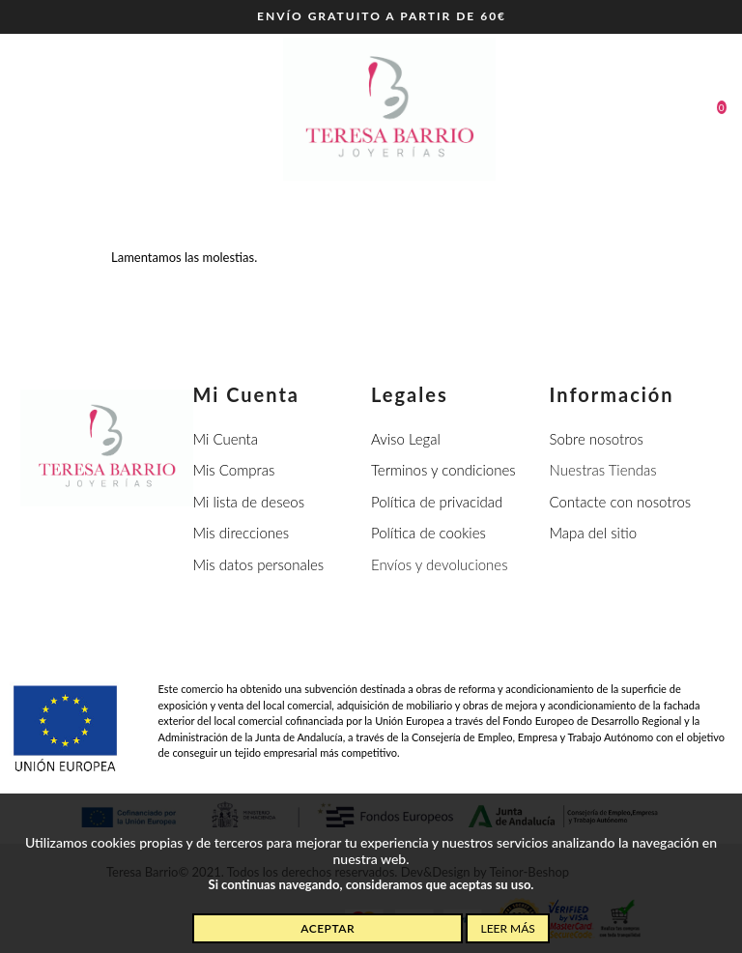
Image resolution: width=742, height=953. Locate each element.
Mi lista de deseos (249, 501)
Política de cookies (428, 532)
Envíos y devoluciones (439, 564)
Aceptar (327, 928)
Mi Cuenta (226, 439)
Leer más (507, 928)
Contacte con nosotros (621, 501)
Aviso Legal (406, 439)
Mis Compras (234, 469)
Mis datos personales (259, 564)
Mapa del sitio (594, 532)
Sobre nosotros (596, 439)
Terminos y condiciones (443, 469)
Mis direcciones (241, 532)
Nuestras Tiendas (603, 469)
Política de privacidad (436, 501)
